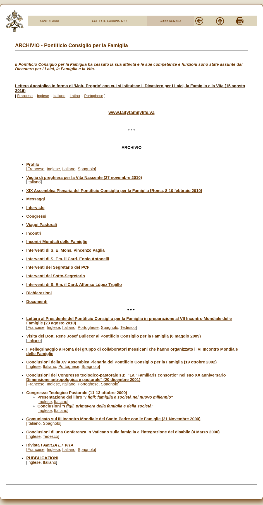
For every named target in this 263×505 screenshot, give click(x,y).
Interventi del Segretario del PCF (57, 267)
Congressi (36, 216)
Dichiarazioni (39, 293)
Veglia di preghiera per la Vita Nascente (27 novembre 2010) (84, 177)
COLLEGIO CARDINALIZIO (109, 21)
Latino (75, 96)
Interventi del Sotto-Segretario (55, 276)
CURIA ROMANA (170, 21)
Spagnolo (86, 169)
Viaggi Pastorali (41, 224)
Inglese (43, 96)
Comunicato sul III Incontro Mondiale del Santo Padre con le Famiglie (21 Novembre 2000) (113, 419)
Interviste (35, 207)
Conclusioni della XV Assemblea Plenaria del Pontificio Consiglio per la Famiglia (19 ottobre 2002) (121, 362)
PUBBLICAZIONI (42, 458)
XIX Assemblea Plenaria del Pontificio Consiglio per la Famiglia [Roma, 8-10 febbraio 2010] (114, 190)
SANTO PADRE (50, 21)
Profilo (32, 164)
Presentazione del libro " (105, 397)
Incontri (33, 233)
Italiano (59, 96)
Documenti (36, 301)
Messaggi (35, 199)
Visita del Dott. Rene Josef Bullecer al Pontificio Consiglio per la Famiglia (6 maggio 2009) (113, 336)
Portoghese (93, 96)
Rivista (49, 445)
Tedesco (128, 327)
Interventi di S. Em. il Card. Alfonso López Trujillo (74, 284)
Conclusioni (95, 406)
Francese (25, 96)
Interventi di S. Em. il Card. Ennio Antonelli (67, 259)
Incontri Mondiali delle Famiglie (56, 241)
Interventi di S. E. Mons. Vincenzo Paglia (65, 250)
